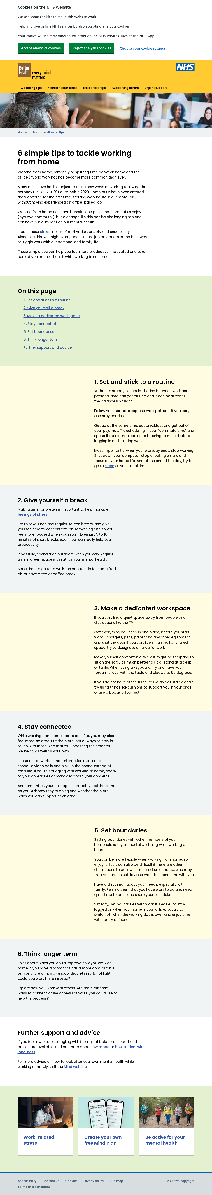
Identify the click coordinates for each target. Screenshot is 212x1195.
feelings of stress (33, 514)
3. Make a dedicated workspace (52, 315)
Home (22, 132)
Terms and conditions (34, 1187)
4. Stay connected (40, 323)
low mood (101, 1046)
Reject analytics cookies (92, 48)
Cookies (71, 1181)
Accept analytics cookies (41, 48)
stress (45, 231)
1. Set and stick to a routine (47, 300)
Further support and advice (48, 347)
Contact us (50, 1181)
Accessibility (27, 1181)
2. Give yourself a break (44, 308)
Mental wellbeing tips (49, 132)
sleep (109, 465)
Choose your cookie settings (143, 48)
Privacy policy (93, 1181)
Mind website (75, 1066)
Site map (116, 1181)
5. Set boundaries (39, 331)
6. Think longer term (41, 339)
